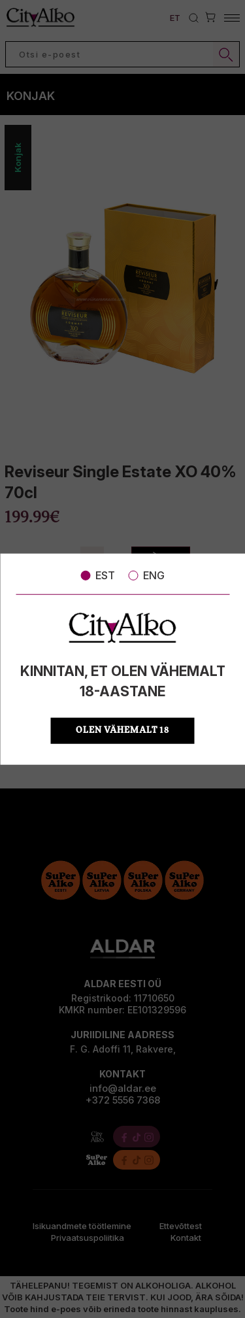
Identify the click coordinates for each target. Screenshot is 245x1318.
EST (97, 575)
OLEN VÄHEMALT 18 (122, 730)
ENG (146, 575)
